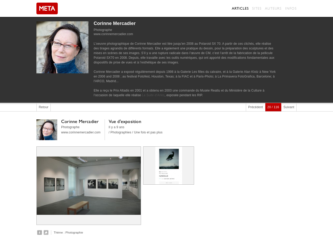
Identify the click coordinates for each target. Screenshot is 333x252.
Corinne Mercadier (115, 23)
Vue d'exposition (125, 121)
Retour (43, 107)
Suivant (289, 107)
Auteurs (273, 8)
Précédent (255, 107)
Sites (256, 8)
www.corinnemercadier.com (113, 34)
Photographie (74, 232)
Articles (240, 8)
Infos (291, 8)
